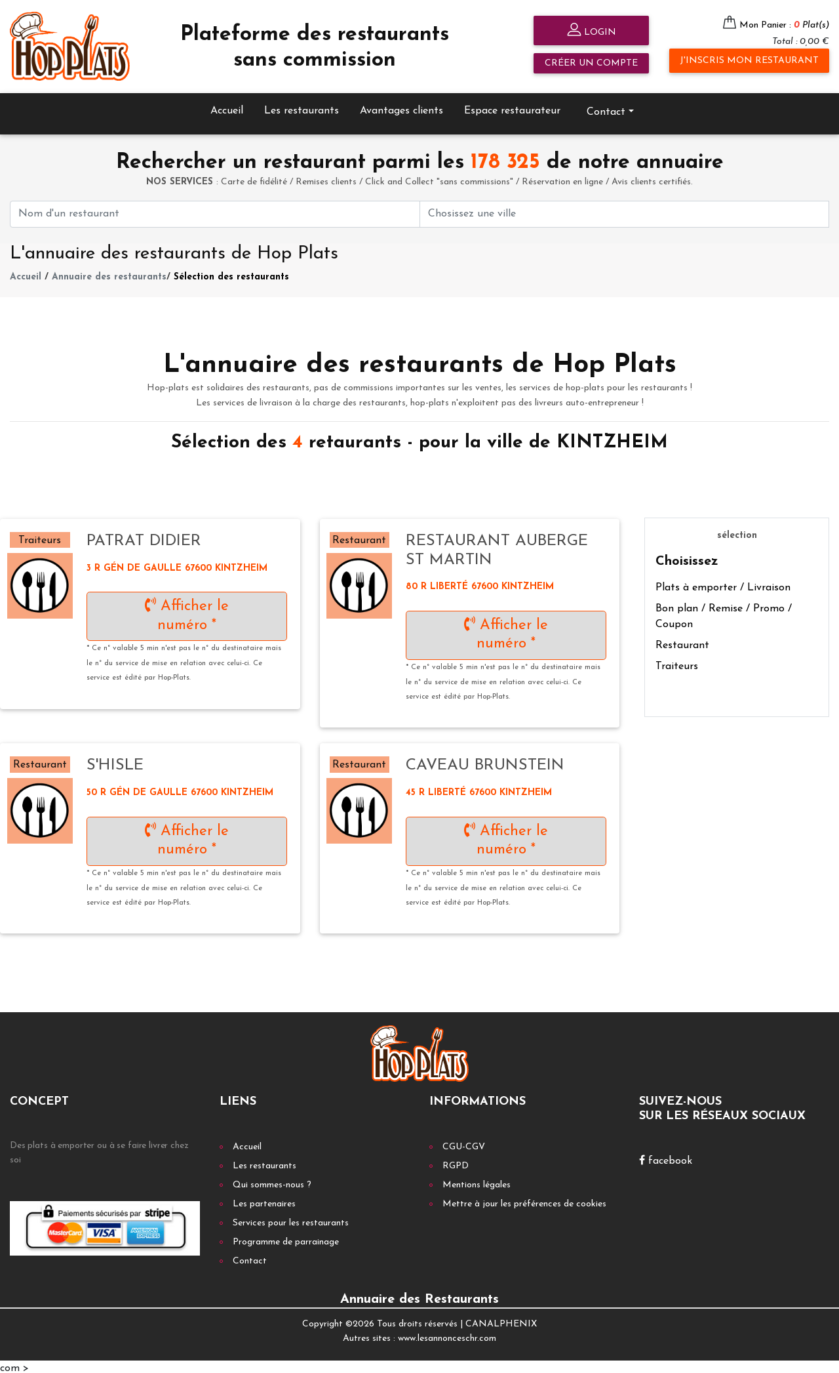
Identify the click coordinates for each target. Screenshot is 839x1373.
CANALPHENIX (501, 1321)
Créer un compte (591, 63)
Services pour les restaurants (291, 1220)
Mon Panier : (784, 25)
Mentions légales (476, 1182)
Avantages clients (401, 107)
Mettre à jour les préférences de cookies (524, 1201)
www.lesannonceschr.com (447, 1336)
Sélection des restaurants (231, 274)
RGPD (455, 1163)
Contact (606, 109)
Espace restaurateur (512, 107)
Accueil (226, 107)
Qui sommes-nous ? (272, 1182)
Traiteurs (676, 663)
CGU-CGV (463, 1144)
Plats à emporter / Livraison (722, 584)
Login (591, 31)
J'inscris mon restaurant (749, 61)
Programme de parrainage (286, 1239)
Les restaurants (301, 107)
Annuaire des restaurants (109, 274)
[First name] (215, 210)
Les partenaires (264, 1201)
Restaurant (682, 642)
